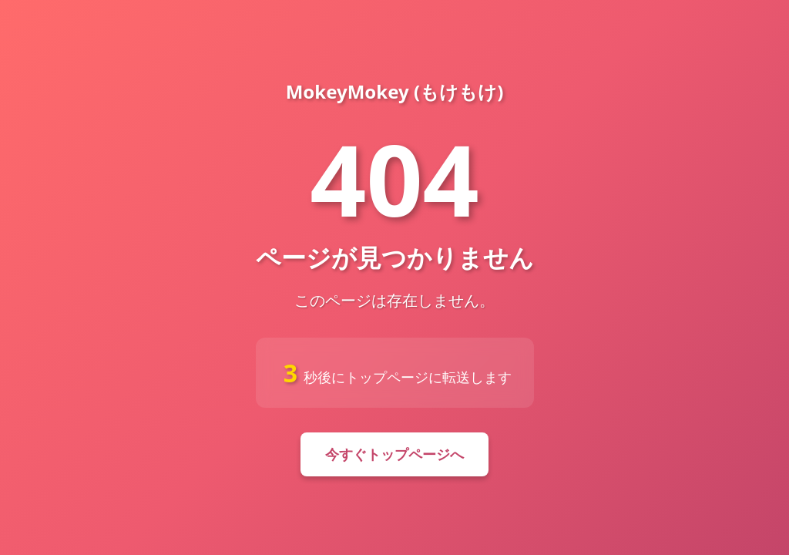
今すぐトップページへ (394, 454)
